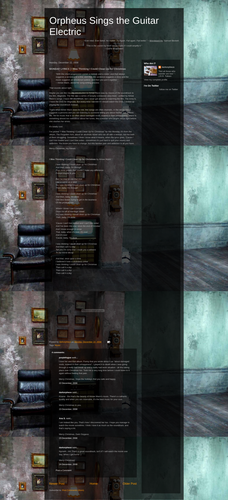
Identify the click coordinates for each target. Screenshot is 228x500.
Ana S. (62, 418)
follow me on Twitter (168, 89)
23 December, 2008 (68, 409)
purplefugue (65, 357)
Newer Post (57, 483)
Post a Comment (64, 470)
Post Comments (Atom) (73, 490)
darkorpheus (65, 392)
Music (57, 345)
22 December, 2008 (68, 383)
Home (94, 483)
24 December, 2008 (68, 464)
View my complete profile (155, 79)
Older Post (130, 483)
